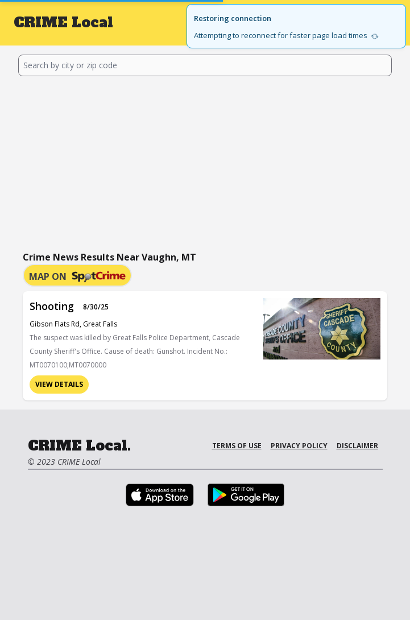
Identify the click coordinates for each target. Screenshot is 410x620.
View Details (59, 384)
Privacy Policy (299, 445)
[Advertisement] (205, 161)
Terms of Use (237, 445)
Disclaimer (357, 445)
